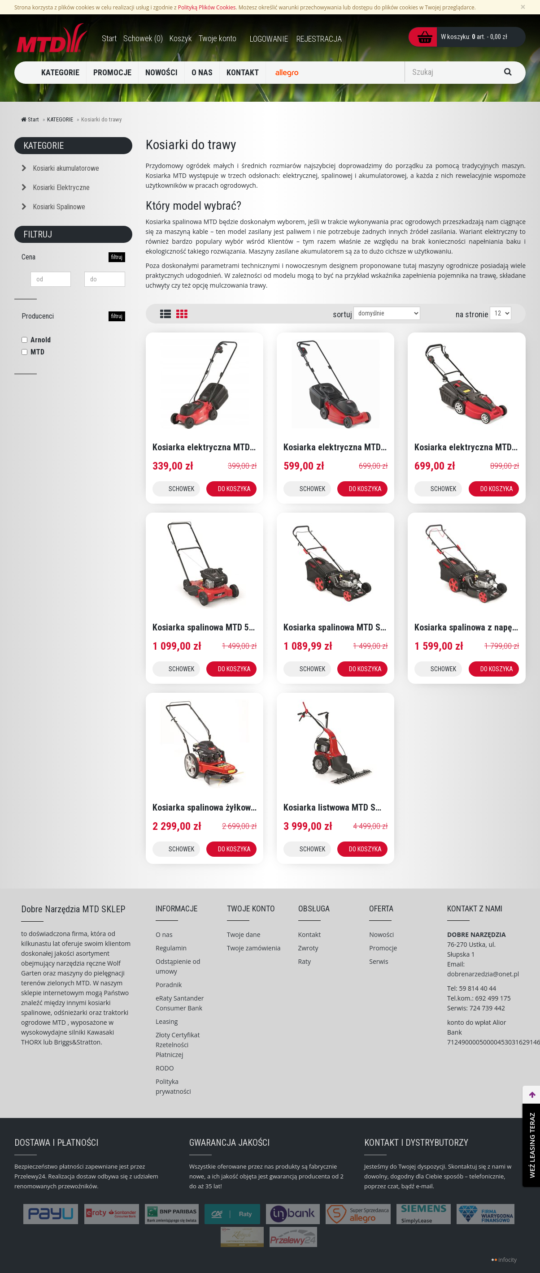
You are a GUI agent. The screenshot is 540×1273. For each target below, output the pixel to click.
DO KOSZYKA (234, 488)
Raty (304, 961)
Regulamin (171, 948)
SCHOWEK (181, 488)
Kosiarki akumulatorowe (60, 168)
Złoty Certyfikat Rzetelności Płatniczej (178, 1045)
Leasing (167, 1021)
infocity (507, 1260)
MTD (37, 352)
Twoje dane (244, 934)
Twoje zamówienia (254, 948)
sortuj (342, 314)
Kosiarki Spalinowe (53, 207)
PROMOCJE (112, 72)
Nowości (381, 934)
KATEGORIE (60, 72)
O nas (164, 934)
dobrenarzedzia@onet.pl (483, 974)
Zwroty (308, 948)
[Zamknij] (523, 7)
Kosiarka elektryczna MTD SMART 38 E (355, 447)
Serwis (378, 961)
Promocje (383, 948)
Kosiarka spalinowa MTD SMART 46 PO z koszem (373, 627)
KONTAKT (242, 72)
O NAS (202, 72)
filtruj (116, 257)
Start (30, 119)
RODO (165, 1068)
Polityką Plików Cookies (207, 7)
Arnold (40, 340)
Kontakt (309, 934)
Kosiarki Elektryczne (56, 187)
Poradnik (169, 984)
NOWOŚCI (161, 72)
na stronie (472, 314)
